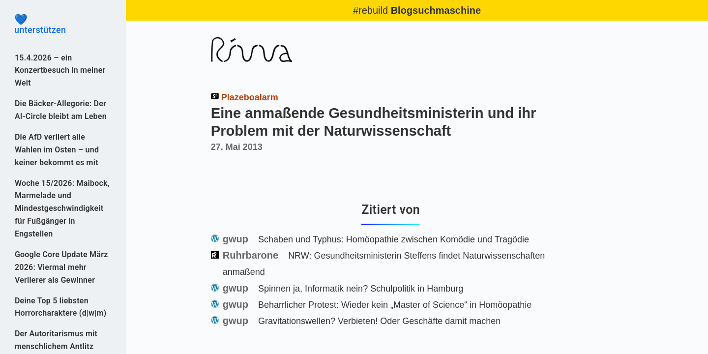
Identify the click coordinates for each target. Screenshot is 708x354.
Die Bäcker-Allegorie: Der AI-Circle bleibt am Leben (61, 110)
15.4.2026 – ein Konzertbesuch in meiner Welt (60, 70)
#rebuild (417, 10)
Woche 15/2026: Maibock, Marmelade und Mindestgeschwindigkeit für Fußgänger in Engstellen (62, 208)
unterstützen (63, 24)
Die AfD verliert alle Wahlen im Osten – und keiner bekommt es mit (57, 149)
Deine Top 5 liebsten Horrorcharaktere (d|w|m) (61, 307)
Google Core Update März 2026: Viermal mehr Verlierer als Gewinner (61, 267)
